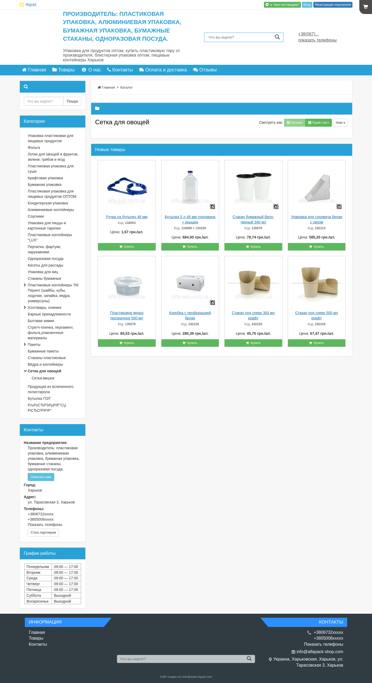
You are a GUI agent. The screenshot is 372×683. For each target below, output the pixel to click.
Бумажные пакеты (43, 351)
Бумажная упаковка (45, 184)
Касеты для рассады (45, 265)
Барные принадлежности (49, 314)
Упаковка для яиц (43, 272)
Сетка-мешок (43, 378)
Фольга (34, 147)
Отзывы (205, 69)
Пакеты (34, 344)
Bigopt (31, 4)
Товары (63, 69)
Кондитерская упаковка (48, 203)
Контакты (120, 69)
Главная (34, 69)
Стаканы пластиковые (47, 358)
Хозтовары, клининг (45, 307)
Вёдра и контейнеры (45, 364)
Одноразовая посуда (45, 258)
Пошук (72, 101)
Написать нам (41, 477)
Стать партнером (43, 532)
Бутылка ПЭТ (39, 398)
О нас (91, 69)
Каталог (126, 87)
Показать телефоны (45, 524)
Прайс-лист (318, 123)
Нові (340, 123)
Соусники (36, 216)
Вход (307, 5)
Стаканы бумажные (44, 278)
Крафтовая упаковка (45, 178)
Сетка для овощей (44, 371)
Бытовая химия (41, 321)
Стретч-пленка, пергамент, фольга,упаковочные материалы (50, 332)
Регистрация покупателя (333, 5)
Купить (126, 247)
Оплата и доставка (163, 69)
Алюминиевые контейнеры (51, 210)
